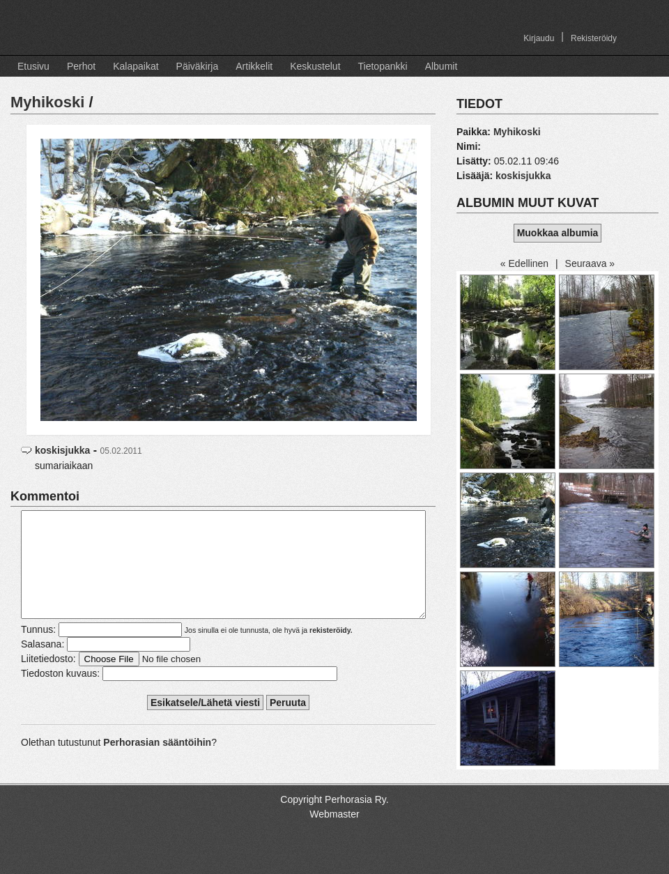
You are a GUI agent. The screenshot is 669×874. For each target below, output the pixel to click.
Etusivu (33, 66)
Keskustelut (315, 66)
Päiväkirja (197, 66)
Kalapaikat (135, 66)
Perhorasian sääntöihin (157, 763)
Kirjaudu (538, 38)
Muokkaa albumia (558, 232)
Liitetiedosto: (48, 679)
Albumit (441, 66)
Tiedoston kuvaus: (60, 694)
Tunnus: (38, 650)
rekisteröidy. (331, 651)
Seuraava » (590, 263)
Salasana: (42, 664)
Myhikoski (47, 102)
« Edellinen (524, 263)
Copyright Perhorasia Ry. (334, 811)
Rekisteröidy (594, 38)
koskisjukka (62, 450)
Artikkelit (254, 66)
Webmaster (334, 825)
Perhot (81, 66)
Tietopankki (383, 66)
